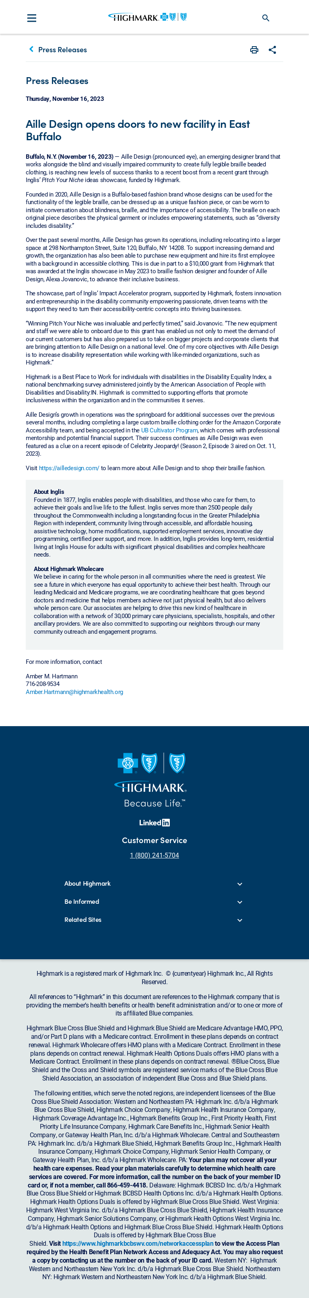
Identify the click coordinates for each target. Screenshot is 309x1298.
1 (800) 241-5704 (154, 855)
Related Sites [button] (82, 919)
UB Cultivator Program (169, 430)
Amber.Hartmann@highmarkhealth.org (74, 692)
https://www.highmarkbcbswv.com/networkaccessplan (138, 1243)
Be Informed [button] (81, 901)
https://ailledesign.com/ (69, 468)
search (266, 18)
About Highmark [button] (87, 883)
